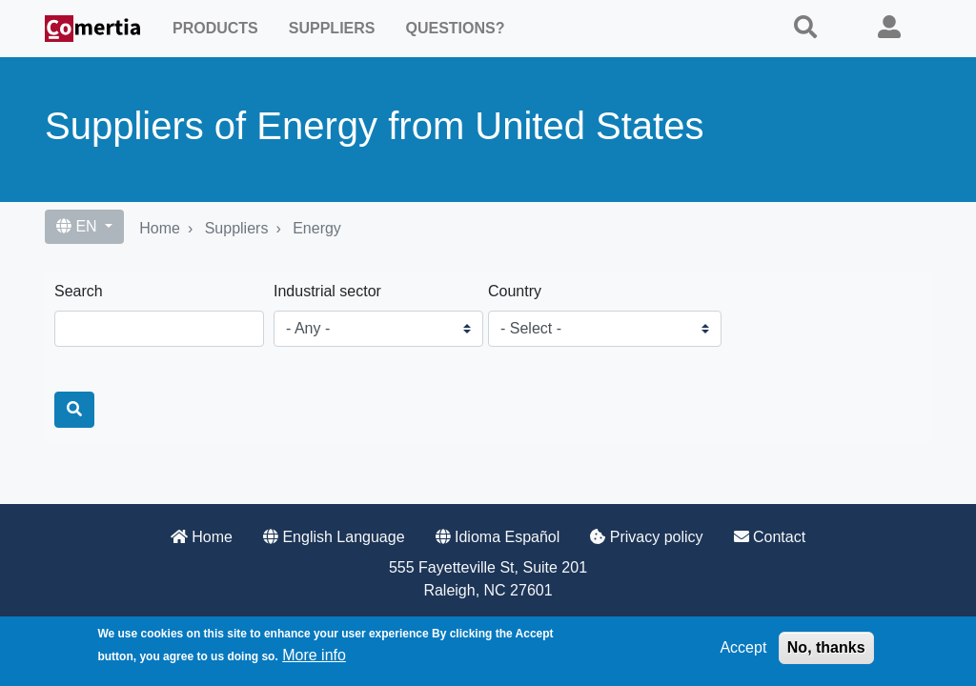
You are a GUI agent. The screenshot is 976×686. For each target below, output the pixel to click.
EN (78, 226)
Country (514, 291)
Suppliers (332, 28)
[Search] (74, 410)
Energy (317, 228)
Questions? (454, 28)
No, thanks (826, 647)
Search (78, 291)
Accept (743, 647)
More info (314, 655)
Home (159, 228)
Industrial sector (327, 291)
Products (215, 28)
